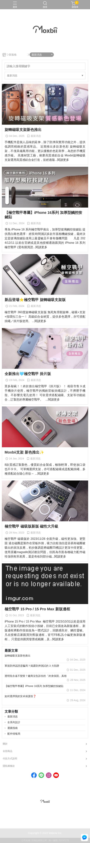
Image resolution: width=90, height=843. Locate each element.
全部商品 (7, 751)
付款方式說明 (10, 758)
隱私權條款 (9, 766)
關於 (5, 743)
